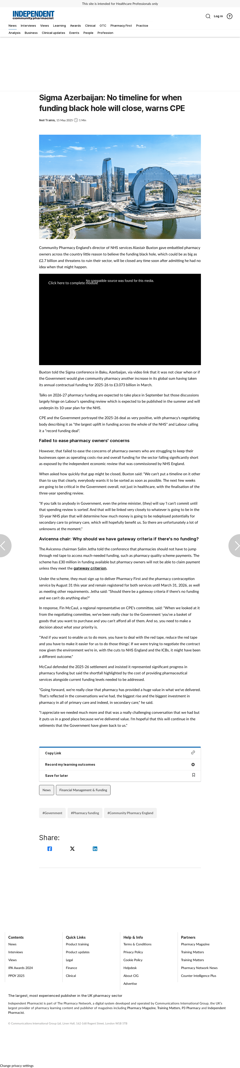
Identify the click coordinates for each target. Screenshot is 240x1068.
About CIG (130, 976)
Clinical (71, 976)
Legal (69, 960)
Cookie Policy (132, 960)
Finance (71, 968)
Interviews (15, 952)
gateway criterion (90, 568)
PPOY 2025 (16, 976)
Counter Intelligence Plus (198, 976)
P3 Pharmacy (191, 1008)
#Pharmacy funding (85, 813)
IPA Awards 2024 (20, 968)
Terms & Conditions (137, 944)
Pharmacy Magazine (195, 944)
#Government (52, 813)
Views (12, 960)
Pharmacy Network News (199, 968)
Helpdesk (130, 968)
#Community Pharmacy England (130, 813)
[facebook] (50, 849)
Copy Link (120, 753)
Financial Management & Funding (83, 790)
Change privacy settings (17, 1066)
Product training (77, 944)
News (47, 790)
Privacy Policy (133, 952)
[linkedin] (95, 849)
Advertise (130, 983)
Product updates (77, 952)
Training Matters (192, 952)
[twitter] (73, 849)
